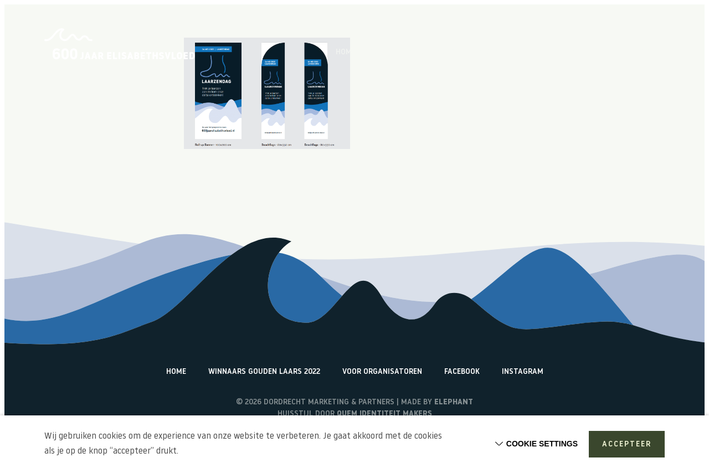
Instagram (522, 372)
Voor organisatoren (382, 372)
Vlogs (488, 52)
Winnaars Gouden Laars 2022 (264, 372)
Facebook (462, 372)
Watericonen (640, 52)
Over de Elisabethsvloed (416, 52)
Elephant (453, 402)
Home (346, 52)
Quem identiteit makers (384, 414)
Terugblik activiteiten (557, 52)
